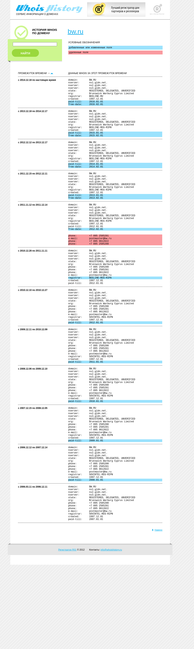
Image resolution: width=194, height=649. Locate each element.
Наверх (157, 614)
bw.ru (75, 31)
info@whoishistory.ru (111, 634)
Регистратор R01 (67, 634)
